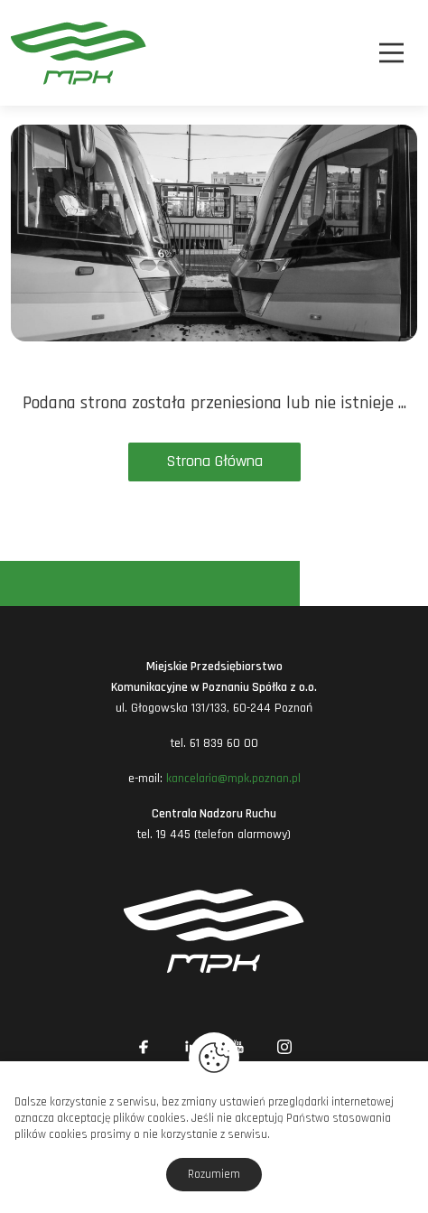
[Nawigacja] (391, 53)
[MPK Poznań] (41, 53)
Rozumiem (214, 1174)
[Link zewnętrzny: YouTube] (237, 1047)
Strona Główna (214, 461)
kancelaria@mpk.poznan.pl (233, 778)
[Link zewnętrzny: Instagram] (284, 1047)
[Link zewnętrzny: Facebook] (143, 1047)
